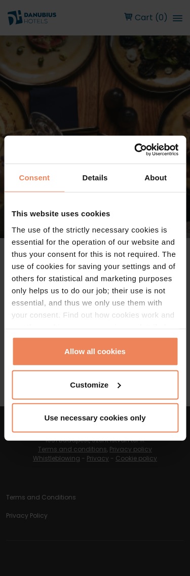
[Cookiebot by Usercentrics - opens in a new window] (135, 149)
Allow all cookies (95, 351)
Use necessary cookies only (94, 417)
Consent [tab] (34, 177)
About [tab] (155, 177)
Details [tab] (95, 177)
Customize (95, 384)
